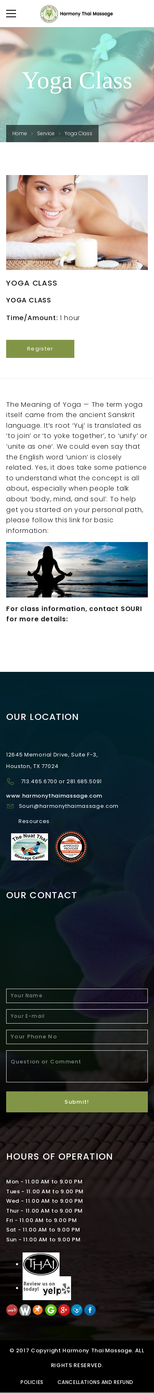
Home (19, 133)
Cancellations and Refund (95, 1382)
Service (46, 133)
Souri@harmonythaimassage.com (69, 806)
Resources (34, 821)
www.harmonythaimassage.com (54, 796)
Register (40, 349)
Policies (32, 1382)
